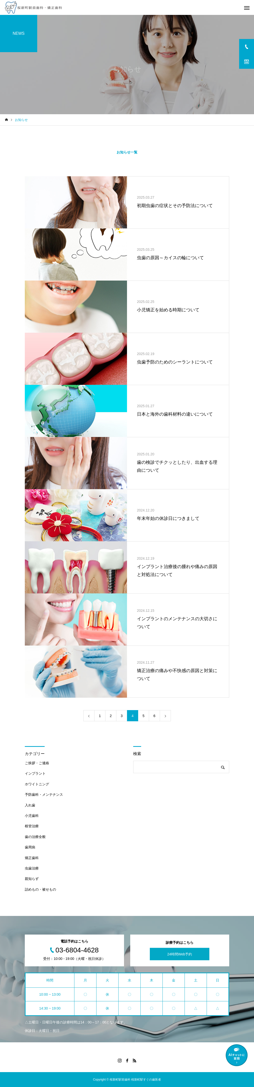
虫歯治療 (32, 868)
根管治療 (32, 826)
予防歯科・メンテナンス (44, 795)
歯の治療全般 (35, 837)
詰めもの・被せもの (40, 889)
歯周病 (30, 847)
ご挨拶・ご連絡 (37, 763)
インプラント (35, 773)
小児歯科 (32, 816)
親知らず (32, 879)
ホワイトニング (37, 784)
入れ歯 (30, 805)
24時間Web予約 (179, 954)
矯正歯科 (32, 858)
